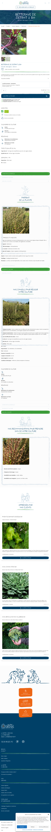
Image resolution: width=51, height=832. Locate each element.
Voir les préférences (43, 826)
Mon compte (4, 756)
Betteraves (24, 26)
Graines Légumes (15, 26)
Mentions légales (4, 827)
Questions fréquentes (5, 760)
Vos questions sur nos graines (7, 795)
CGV (2, 830)
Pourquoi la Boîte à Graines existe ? (8, 772)
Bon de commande (5, 811)
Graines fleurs (4, 790)
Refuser (32, 826)
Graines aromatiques (5, 787)
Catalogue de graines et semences (8, 806)
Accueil (2, 26)
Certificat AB (4, 808)
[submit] (25, 558)
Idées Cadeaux (4, 758)
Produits (8, 26)
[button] (48, 814)
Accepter (22, 826)
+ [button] (5, 90)
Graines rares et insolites (6, 792)
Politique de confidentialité (27, 829)
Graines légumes (4, 785)
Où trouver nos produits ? (6, 774)
